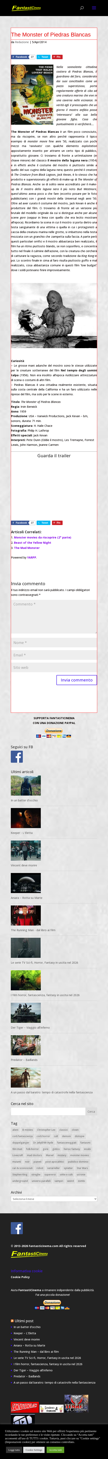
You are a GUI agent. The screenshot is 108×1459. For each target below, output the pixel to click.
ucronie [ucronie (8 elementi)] (81, 1174)
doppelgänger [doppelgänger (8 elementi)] (20, 1142)
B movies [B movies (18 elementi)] (27, 1130)
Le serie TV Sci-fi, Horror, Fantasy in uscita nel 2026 (44, 962)
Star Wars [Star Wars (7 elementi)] (82, 1168)
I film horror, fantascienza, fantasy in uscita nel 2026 (45, 995)
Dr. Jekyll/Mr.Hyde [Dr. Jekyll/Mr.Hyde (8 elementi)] (43, 1142)
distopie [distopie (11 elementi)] (79, 1136)
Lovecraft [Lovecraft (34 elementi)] (17, 1155)
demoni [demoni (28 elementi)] (66, 1136)
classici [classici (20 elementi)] (63, 1130)
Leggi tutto (14, 1449)
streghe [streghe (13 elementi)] (35, 1174)
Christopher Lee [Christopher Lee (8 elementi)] (46, 1130)
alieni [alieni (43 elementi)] (15, 1130)
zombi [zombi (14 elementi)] (81, 1181)
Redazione (22, 42)
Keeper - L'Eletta (22, 833)
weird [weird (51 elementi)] (70, 1181)
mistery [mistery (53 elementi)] (62, 1155)
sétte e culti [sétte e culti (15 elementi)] (66, 1174)
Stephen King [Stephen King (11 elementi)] (19, 1174)
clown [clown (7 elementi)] (75, 1130)
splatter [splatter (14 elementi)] (68, 1168)
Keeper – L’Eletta (25, 1333)
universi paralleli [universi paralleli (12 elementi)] (41, 1181)
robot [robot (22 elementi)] (40, 1168)
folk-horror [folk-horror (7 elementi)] (32, 1149)
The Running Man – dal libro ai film (36, 1352)
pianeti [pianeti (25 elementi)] (37, 1161)
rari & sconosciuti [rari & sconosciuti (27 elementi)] (22, 1168)
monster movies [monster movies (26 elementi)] (79, 1155)
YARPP (31, 557)
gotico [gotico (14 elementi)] (56, 1149)
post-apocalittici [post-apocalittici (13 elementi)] (54, 1161)
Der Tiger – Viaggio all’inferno (30, 1027)
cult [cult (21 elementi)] (56, 1136)
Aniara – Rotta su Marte (26, 898)
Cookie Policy (20, 1277)
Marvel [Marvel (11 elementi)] (50, 1155)
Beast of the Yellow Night (32, 542)
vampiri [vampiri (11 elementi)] (59, 1181)
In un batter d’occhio (24, 800)
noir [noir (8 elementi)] (27, 1161)
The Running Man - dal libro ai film (33, 930)
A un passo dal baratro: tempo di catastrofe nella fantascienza (52, 1092)
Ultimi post (24, 1320)
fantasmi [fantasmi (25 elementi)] (85, 1142)
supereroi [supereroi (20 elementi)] (50, 1174)
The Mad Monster (27, 548)
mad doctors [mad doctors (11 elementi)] (34, 1155)
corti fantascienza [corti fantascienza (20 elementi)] (22, 1136)
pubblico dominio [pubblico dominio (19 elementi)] (78, 1161)
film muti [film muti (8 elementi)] (17, 1149)
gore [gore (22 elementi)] (45, 1149)
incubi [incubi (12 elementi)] (87, 1149)
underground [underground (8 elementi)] (20, 1181)
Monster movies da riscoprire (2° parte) (42, 537)
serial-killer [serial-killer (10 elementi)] (53, 1168)
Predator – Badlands (24, 1060)
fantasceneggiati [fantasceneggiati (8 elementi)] (66, 1142)
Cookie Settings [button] (34, 1449)
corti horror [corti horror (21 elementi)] (43, 1136)
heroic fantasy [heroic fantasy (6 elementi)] (72, 1149)
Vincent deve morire (24, 865)
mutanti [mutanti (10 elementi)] (16, 1161)
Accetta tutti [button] (55, 1449)
